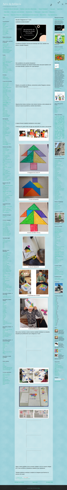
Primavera (4, 186)
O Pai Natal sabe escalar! (6, 128)
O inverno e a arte (5, 157)
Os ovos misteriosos (61, 336)
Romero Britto (4, 194)
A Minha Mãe (56, 199)
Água (55, 244)
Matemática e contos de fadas (7, 266)
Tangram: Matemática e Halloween (7, 286)
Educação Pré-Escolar (58, 128)
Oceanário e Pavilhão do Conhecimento (11, 8)
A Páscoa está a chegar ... (6, 120)
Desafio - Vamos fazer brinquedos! (7, 70)
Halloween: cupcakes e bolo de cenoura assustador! (7, 102)
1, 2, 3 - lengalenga (5, 227)
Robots (56, 268)
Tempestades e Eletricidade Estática (7, 367)
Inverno (4, 350)
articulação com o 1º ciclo (21, 478)
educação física (62, 127)
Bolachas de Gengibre (6, 85)
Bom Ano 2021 (5, 140)
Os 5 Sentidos (4, 366)
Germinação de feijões (6, 43)
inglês (60, 132)
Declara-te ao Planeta (57, 49)
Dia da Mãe (4, 57)
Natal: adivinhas (5, 141)
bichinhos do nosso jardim (58, 119)
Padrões (4, 282)
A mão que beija (57, 172)
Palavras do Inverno (5, 228)
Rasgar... (4, 201)
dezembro (56, 305)
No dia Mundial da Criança (6, 133)
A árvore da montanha (6, 150)
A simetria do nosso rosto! (6, 280)
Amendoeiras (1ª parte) (6, 343)
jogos (26, 478)
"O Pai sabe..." (57, 204)
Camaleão (4, 317)
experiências (57, 131)
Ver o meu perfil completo (58, 88)
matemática (28, 478)
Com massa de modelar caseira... (59, 271)
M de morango (5, 216)
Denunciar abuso (57, 381)
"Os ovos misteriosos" (57, 180)
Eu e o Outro (60, 130)
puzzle (61, 136)
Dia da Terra (56, 263)
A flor (3, 349)
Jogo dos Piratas (5, 264)
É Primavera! (56, 243)
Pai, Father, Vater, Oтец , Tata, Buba (7, 61)
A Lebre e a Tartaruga (57, 194)
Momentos (56, 112)
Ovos (3, 304)
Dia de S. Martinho (5, 142)
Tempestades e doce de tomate (7, 335)
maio (55, 299)
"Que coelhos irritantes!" (58, 185)
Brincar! (56, 109)
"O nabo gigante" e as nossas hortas (59, 188)
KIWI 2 (4, 246)
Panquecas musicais (5, 172)
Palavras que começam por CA (7, 233)
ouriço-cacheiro (5, 312)
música (63, 133)
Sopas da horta (45, 11)
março (55, 314)
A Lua (3, 337)
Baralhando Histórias (57, 167)
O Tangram (4, 281)
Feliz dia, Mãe (56, 162)
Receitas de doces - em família (7, 91)
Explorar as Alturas (5, 289)
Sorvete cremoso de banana (6, 115)
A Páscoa (4, 136)
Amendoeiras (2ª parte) (6, 342)
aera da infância (58, 68)
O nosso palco (52, 8)
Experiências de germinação (6, 369)
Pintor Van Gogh (5, 200)
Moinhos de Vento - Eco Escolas (59, 259)
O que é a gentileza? (5, 26)
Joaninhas (4, 303)
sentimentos (56, 137)
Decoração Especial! (5, 129)
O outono (4, 160)
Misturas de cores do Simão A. (7, 51)
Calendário (4, 353)
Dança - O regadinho (57, 363)
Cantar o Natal (5, 126)
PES (57, 135)
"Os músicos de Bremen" (58, 174)
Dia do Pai (4, 60)
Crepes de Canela (5, 111)
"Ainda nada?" (56, 178)
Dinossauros (4, 306)
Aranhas (59, 342)
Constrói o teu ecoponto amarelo (59, 48)
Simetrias (4, 279)
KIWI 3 (4, 245)
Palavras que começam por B (6, 234)
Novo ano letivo (57, 108)
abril (55, 313)
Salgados (4, 108)
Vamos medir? (4, 288)
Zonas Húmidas (57, 50)
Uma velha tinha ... (29, 11)
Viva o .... (4, 348)
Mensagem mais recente (19, 482)
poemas (60, 135)
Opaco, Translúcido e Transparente (7, 368)
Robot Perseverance (5, 332)
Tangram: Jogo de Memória (6, 255)
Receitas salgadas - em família (7, 90)
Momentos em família (5, 65)
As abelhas (4, 309)
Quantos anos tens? (5, 258)
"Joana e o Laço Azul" (5, 135)
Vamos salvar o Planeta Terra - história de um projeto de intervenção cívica (24, 14)
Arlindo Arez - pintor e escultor (7, 209)
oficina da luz (51, 11)
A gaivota (4, 324)
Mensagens (4, 24)
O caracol (4, 320)
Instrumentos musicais (6, 180)
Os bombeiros (4, 66)
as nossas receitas (61, 118)
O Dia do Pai (4, 56)
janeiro (55, 304)
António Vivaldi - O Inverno (6, 171)
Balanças (4, 378)
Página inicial (6, 14)
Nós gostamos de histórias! (58, 161)
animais (61, 116)
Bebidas (4, 109)
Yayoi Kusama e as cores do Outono (7, 195)
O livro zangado (57, 195)
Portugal (63, 135)
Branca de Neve (43, 14)
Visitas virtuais (6, 11)
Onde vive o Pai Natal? (6, 127)
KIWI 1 (4, 247)
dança (60, 121)
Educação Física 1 (57, 375)
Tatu (3, 319)
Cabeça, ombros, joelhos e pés (7, 159)
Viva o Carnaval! (5, 122)
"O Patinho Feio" (57, 179)
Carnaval (61, 120)
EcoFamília (56, 258)
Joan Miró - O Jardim (5, 193)
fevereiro (56, 303)
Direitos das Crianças (58, 126)
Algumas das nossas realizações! (59, 274)
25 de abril (4, 134)
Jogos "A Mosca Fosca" (58, 187)
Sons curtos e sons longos (6, 175)
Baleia (3, 318)
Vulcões (4, 331)
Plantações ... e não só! (58, 236)
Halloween (63, 131)
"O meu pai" (56, 163)
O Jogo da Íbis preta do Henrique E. (7, 50)
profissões (56, 136)
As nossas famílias (5, 71)
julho (55, 297)
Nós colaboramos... (5, 72)
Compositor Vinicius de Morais (7, 179)
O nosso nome (5, 221)
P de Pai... (4, 217)
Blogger (39, 488)
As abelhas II (4, 310)
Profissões (4, 76)
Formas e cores (5, 262)
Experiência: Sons (5, 377)
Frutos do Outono (5, 86)
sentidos (63, 136)
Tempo (60, 137)
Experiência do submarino (6, 52)
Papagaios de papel (57, 267)
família (60, 131)
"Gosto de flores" (5, 166)
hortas (58, 132)
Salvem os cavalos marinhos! (6, 38)
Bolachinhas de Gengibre (6, 97)
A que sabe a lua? (5, 89)
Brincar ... (56, 106)
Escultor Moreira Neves (6, 212)
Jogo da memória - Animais (6, 273)
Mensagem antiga (49, 482)
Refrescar (4, 384)
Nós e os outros (5, 226)
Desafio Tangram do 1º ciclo (59, 19)
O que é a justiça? (5, 32)
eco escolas (57, 127)
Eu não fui (56, 171)
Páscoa (55, 135)
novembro (56, 306)
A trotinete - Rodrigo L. (58, 278)
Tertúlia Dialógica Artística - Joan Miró (8, 185)
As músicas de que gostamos (6, 240)
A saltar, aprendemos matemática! (7, 287)
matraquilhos (56, 269)
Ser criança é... (5, 27)
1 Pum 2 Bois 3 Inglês (5, 229)
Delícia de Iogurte (5, 110)
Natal (55, 134)
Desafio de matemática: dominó (7, 271)
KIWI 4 (4, 244)
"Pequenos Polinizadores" (43, 8)
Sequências (4, 272)
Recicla (56, 238)
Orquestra (4, 169)
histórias (56, 132)
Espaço (59, 129)
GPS (3, 358)
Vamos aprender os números (6, 269)
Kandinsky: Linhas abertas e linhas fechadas (28, 8)
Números (4, 239)
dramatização (62, 126)
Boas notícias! (4, 305)
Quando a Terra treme (6, 336)
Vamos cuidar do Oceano (52, 14)
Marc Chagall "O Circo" (6, 187)
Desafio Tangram (5, 256)
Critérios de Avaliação (57, 107)
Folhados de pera (5, 95)
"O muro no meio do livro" (58, 181)
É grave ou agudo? (5, 170)
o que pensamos (61, 134)
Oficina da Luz (4, 362)
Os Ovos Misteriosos (61, 329)
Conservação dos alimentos (6, 380)
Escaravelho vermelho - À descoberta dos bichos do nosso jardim (59, 257)
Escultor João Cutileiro (6, 208)
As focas (4, 313)
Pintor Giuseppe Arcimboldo (6, 197)
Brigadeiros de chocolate (6, 116)
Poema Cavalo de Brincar (6, 235)
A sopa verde (56, 173)
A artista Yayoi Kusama (6, 196)
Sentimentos (4, 34)
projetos (58, 136)
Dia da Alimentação (60, 124)
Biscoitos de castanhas (6, 98)
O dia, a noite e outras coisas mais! (17, 11)
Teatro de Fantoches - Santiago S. (59, 279)
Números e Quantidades (6, 263)
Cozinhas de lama (57, 235)
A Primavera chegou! (57, 203)
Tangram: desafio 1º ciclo (6, 257)
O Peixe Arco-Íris (57, 192)
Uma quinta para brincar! (58, 260)
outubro (56, 307)
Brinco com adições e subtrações (7, 270)
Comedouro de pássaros (6, 49)
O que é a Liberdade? (5, 33)
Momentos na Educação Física (59, 366)
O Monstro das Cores (57, 193)
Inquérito (4, 25)
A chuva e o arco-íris (5, 330)
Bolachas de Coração (5, 96)
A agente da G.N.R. (5, 64)
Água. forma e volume (6, 379)
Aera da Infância (12, 3)
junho (55, 298)
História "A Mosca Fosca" (58, 186)
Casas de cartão (57, 270)
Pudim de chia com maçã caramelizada (6, 104)
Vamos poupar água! (57, 237)
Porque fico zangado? (5, 31)
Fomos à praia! (37, 11)
